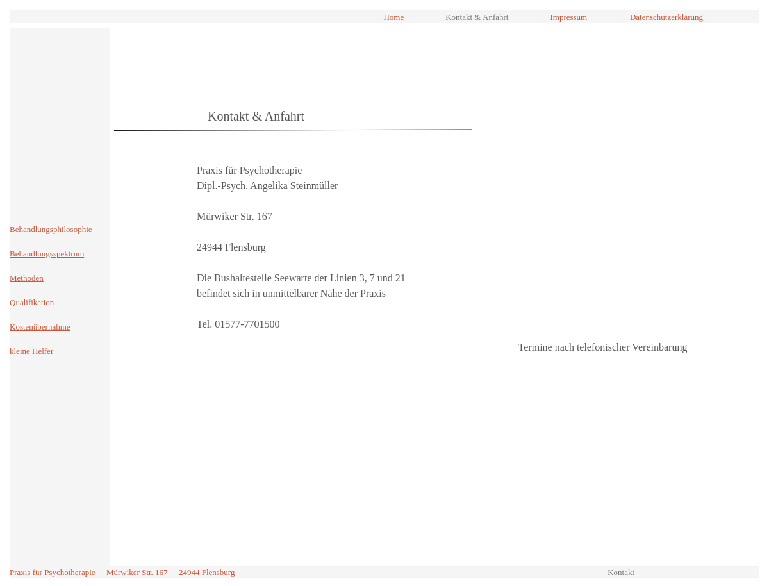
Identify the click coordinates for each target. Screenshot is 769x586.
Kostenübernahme (40, 326)
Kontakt (621, 572)
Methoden (27, 278)
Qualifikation (32, 302)
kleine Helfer (31, 351)
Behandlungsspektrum (47, 253)
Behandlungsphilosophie (51, 229)
